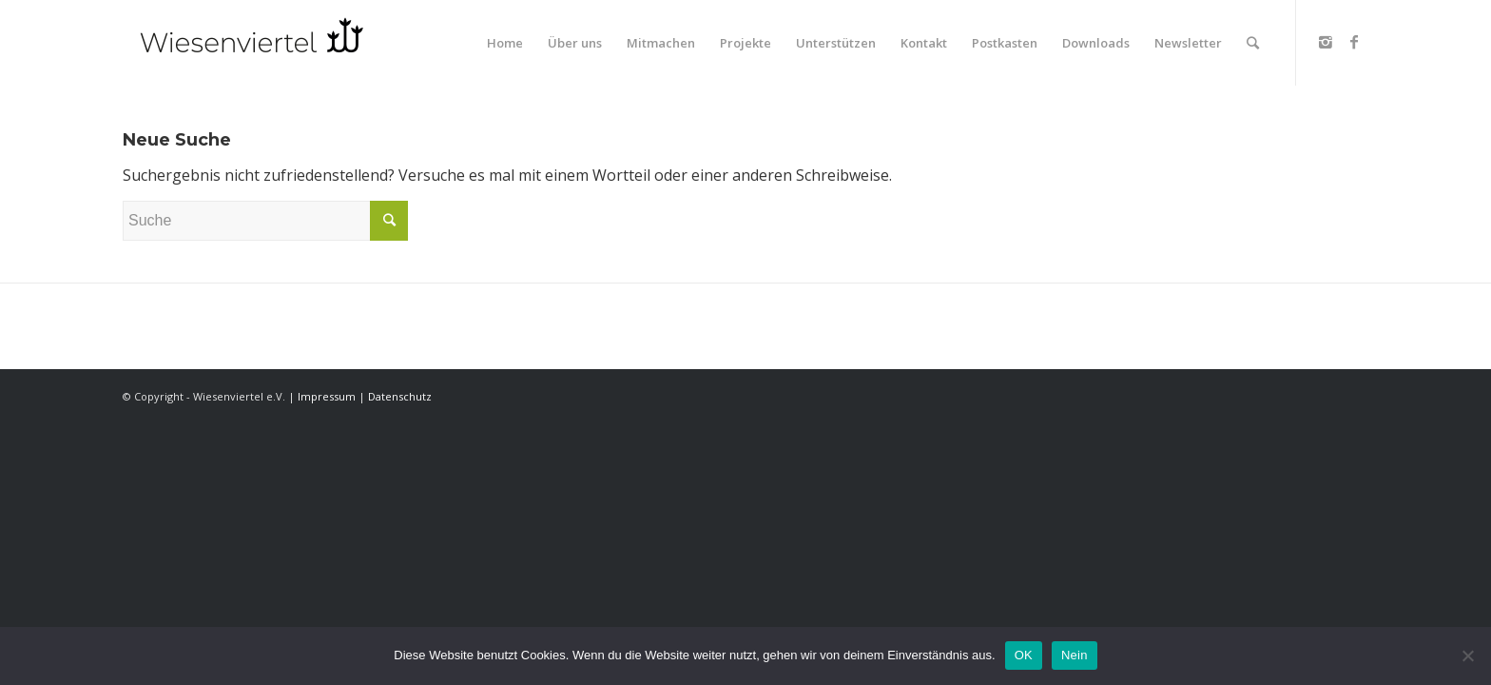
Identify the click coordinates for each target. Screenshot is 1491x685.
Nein (1074, 655)
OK (1024, 655)
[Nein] (1467, 655)
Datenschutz (400, 396)
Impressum (327, 396)
